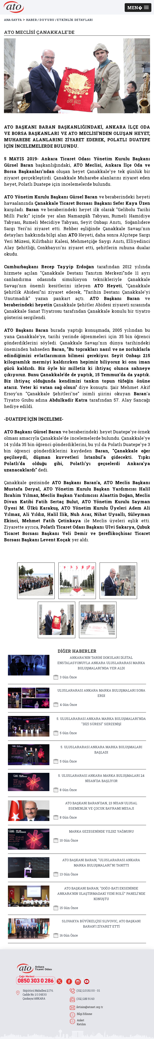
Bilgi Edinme (84, 1014)
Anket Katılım (81, 1022)
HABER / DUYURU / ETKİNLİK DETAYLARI (59, 20)
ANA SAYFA (13, 20)
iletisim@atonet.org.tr (89, 1007)
